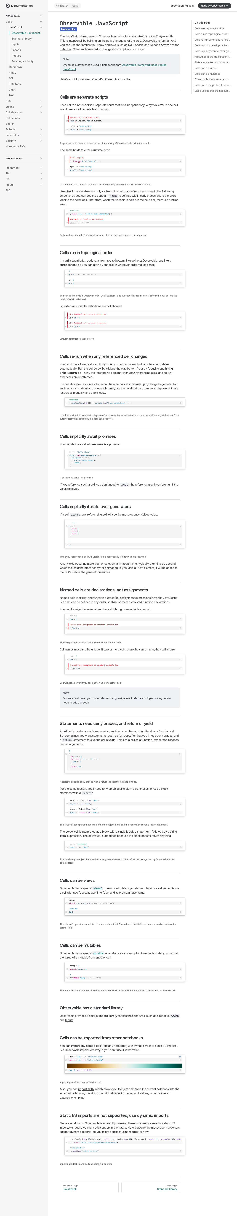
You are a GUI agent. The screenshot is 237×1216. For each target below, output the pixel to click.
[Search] (67, 6)
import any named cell (86, 1046)
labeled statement (138, 831)
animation (111, 568)
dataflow (65, 49)
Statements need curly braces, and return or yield (213, 62)
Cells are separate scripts (209, 28)
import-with (86, 1089)
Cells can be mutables (207, 73)
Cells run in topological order (211, 33)
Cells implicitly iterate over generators (213, 50)
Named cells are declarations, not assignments (213, 56)
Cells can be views (206, 68)
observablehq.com (182, 5)
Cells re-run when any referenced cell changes (213, 39)
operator (103, 888)
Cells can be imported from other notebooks (213, 85)
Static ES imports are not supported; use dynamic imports (213, 90)
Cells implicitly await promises (212, 45)
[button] (41, 16)
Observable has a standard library (213, 79)
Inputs (69, 1020)
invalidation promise (139, 388)
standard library (106, 1016)
